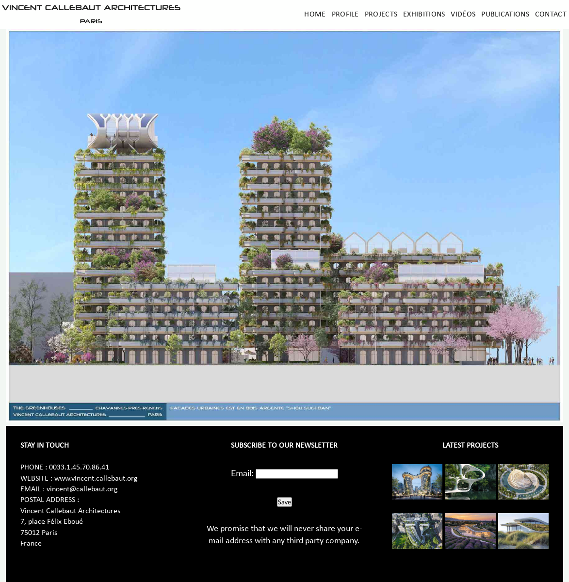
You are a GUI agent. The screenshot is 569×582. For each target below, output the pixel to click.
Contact (551, 14)
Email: (242, 473)
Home (314, 14)
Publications (505, 14)
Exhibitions (424, 14)
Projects (381, 14)
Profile (345, 14)
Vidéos (463, 14)
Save (284, 502)
